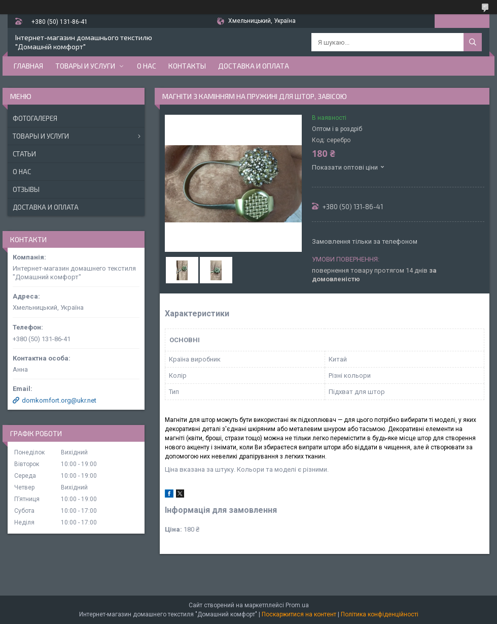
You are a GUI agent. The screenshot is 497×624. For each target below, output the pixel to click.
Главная (28, 65)
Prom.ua (297, 605)
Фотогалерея (35, 118)
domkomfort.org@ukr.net (59, 400)
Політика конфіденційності (379, 614)
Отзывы (26, 189)
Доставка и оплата (253, 65)
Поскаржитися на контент (299, 614)
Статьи (24, 154)
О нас (146, 65)
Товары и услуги (85, 65)
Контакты (187, 65)
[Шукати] (473, 42)
